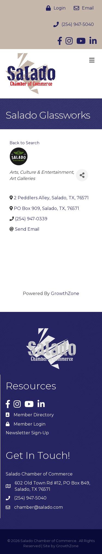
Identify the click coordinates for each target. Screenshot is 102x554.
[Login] (54, 8)
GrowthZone (65, 293)
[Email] (82, 8)
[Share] (82, 175)
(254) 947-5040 (30, 498)
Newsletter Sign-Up (27, 432)
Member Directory (34, 414)
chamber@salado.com (38, 507)
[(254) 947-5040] (72, 24)
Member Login (29, 424)
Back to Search (24, 142)
